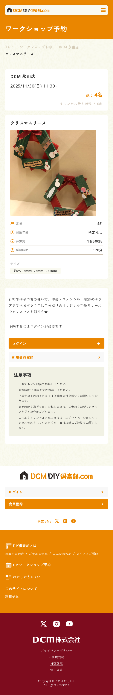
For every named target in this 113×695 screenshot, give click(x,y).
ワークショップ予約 (36, 47)
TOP (9, 47)
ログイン (56, 343)
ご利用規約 (56, 657)
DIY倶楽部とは (21, 546)
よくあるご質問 (87, 554)
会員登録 (56, 504)
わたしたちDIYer (22, 577)
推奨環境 (56, 663)
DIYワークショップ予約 (28, 565)
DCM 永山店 (69, 47)
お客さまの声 (14, 554)
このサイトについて (21, 588)
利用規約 (12, 596)
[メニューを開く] (103, 10)
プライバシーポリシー (56, 651)
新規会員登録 (56, 357)
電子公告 (56, 670)
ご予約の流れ (38, 554)
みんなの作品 (62, 554)
